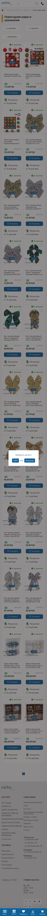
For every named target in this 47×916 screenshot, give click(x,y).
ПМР (15, 460)
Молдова (30, 460)
